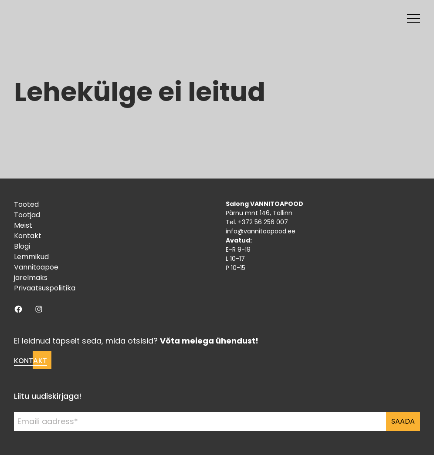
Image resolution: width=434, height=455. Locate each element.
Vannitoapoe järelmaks (36, 272)
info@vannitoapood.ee (260, 231)
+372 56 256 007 (263, 222)
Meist (23, 225)
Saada (403, 421)
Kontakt (27, 236)
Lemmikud (31, 257)
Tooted (26, 204)
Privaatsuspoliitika (44, 288)
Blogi (22, 246)
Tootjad (27, 215)
